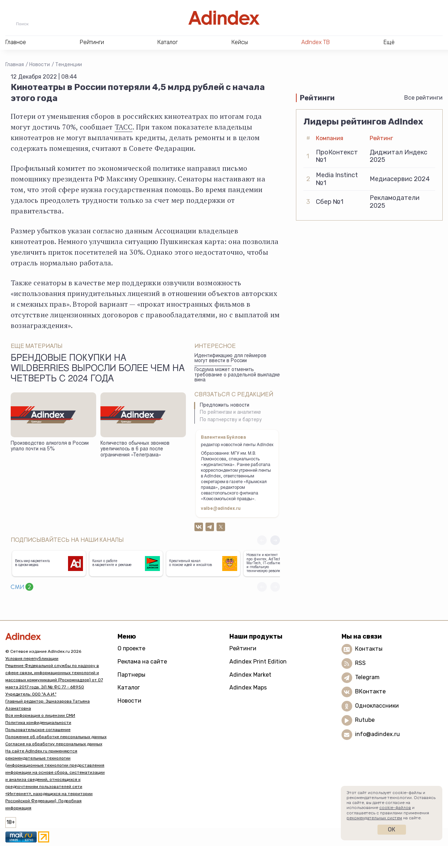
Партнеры (131, 674)
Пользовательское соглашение (38, 729)
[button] (275, 540)
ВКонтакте (370, 691)
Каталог (129, 687)
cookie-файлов (395, 807)
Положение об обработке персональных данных (55, 736)
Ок (391, 829)
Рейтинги (242, 648)
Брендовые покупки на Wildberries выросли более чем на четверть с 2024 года (98, 369)
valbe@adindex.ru (221, 509)
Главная (14, 65)
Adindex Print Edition (258, 661)
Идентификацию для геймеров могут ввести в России (230, 359)
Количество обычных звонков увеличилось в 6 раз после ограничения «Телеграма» (135, 449)
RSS (360, 663)
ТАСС (124, 127)
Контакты (368, 648)
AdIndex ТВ (315, 42)
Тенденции (68, 65)
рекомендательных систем (374, 817)
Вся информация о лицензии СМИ (40, 715)
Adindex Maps (248, 687)
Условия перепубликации (31, 658)
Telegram (367, 677)
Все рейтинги (423, 97)
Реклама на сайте (142, 661)
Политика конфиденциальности (38, 722)
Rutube (365, 720)
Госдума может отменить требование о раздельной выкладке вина (237, 375)
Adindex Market (250, 674)
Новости (39, 65)
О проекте (131, 648)
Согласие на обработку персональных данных (53, 743)
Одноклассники (377, 705)
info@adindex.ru (377, 734)
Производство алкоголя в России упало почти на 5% (50, 446)
